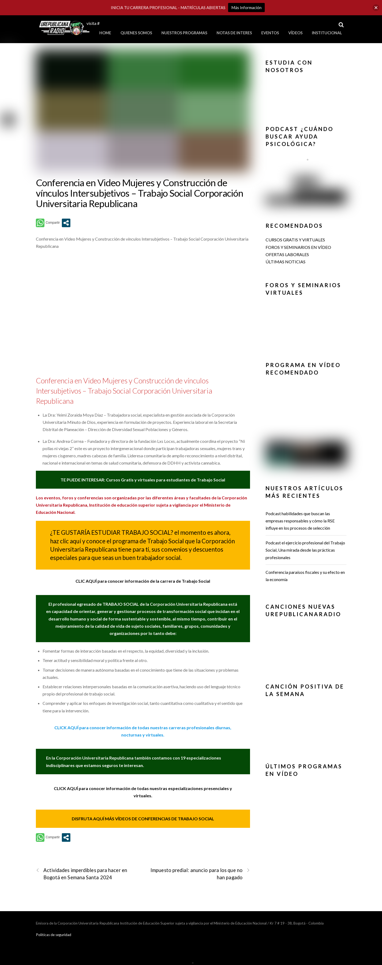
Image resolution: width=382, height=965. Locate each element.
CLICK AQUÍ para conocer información (93, 727)
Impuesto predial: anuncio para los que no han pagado (200, 873)
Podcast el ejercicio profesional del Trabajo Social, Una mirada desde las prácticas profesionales (305, 550)
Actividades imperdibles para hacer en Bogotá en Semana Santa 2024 (81, 873)
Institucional (327, 33)
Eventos (270, 33)
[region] (306, 94)
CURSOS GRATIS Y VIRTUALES (295, 239)
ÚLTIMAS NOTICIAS (285, 261)
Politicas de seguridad (53, 935)
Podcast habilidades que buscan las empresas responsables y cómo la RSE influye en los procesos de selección (300, 520)
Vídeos (295, 33)
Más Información (246, 7)
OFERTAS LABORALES (287, 254)
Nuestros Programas (184, 33)
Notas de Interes (234, 33)
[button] (306, 81)
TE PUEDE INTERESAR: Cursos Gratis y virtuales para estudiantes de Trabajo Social (142, 479)
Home (105, 33)
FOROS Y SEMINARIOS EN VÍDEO (298, 247)
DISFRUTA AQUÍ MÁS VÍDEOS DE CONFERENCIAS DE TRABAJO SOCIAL (143, 818)
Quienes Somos (136, 33)
